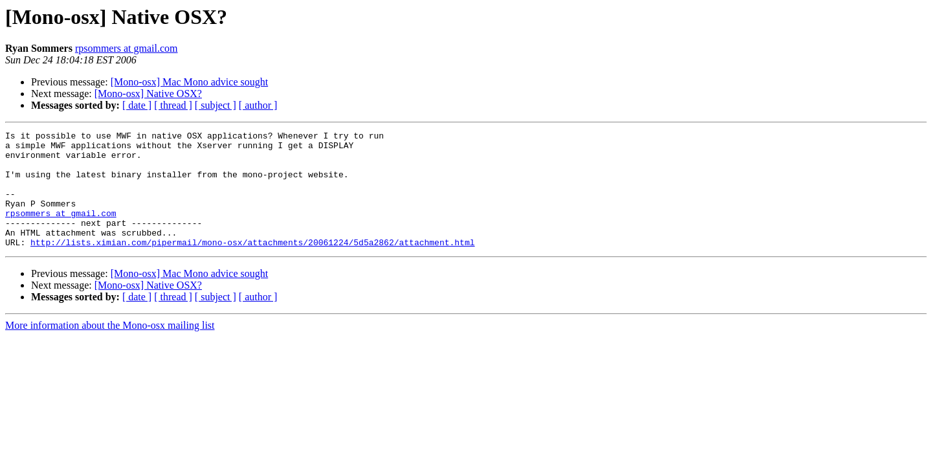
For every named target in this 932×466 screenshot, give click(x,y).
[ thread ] (173, 105)
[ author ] (258, 105)
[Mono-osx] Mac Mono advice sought (190, 81)
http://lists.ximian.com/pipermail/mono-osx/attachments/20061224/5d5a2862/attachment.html (252, 265)
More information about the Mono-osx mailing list (110, 348)
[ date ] (136, 105)
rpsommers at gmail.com (126, 48)
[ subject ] (215, 105)
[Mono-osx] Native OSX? (148, 93)
